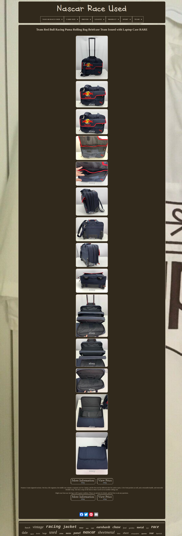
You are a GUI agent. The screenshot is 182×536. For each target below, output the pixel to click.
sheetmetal (106, 532)
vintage (38, 527)
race (155, 526)
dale (25, 532)
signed (32, 534)
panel (77, 532)
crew (61, 533)
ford (124, 528)
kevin (38, 533)
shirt (87, 528)
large (44, 533)
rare (92, 528)
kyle (147, 528)
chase (117, 527)
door (118, 533)
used (53, 532)
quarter (144, 533)
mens (68, 533)
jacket (70, 527)
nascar (89, 532)
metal (140, 527)
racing (53, 526)
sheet (126, 532)
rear (151, 533)
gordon (131, 528)
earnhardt (103, 527)
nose (81, 528)
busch (27, 527)
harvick (159, 533)
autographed (135, 533)
